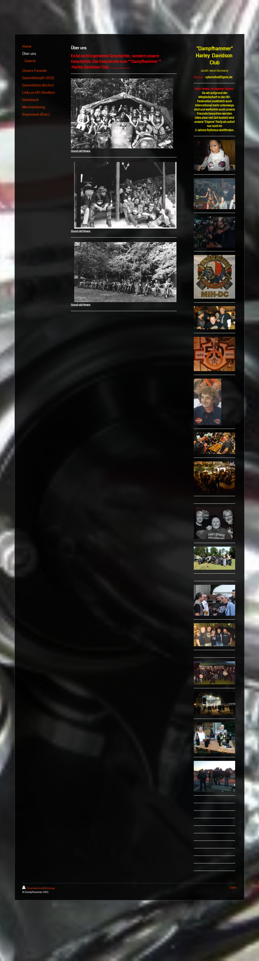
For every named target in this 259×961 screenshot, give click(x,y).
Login (233, 887)
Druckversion (33, 888)
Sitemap (50, 888)
